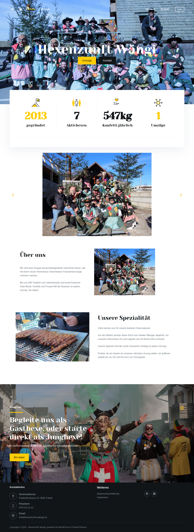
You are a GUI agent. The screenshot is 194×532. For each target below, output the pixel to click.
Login (179, 9)
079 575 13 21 (26, 507)
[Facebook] (12, 9)
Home (32, 9)
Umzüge (45, 9)
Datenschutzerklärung (108, 493)
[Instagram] (20, 9)
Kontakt (165, 9)
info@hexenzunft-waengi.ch (33, 517)
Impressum (102, 497)
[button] (13, 195)
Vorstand (150, 9)
